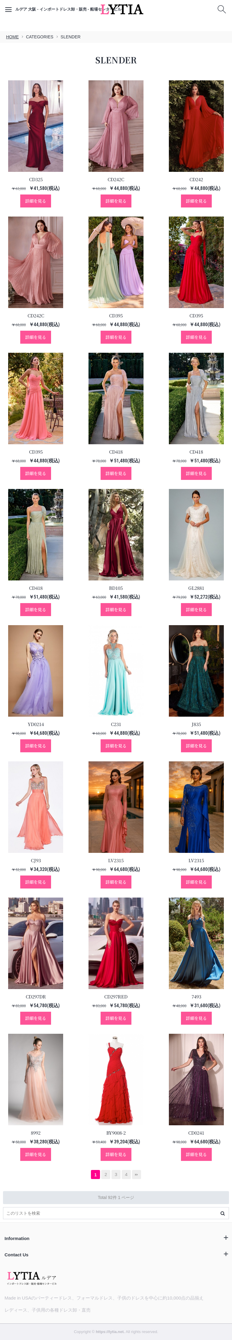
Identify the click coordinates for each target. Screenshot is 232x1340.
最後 (136, 1174)
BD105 (116, 588)
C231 (116, 724)
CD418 (116, 451)
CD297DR (36, 996)
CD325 (36, 179)
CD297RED (115, 996)
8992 (35, 1133)
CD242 (196, 179)
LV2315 (116, 860)
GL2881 (196, 588)
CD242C (116, 179)
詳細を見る (35, 201)
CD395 (116, 315)
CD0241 (196, 1133)
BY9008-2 (116, 1133)
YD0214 (36, 724)
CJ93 (36, 860)
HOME (12, 36)
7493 (196, 996)
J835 (196, 724)
